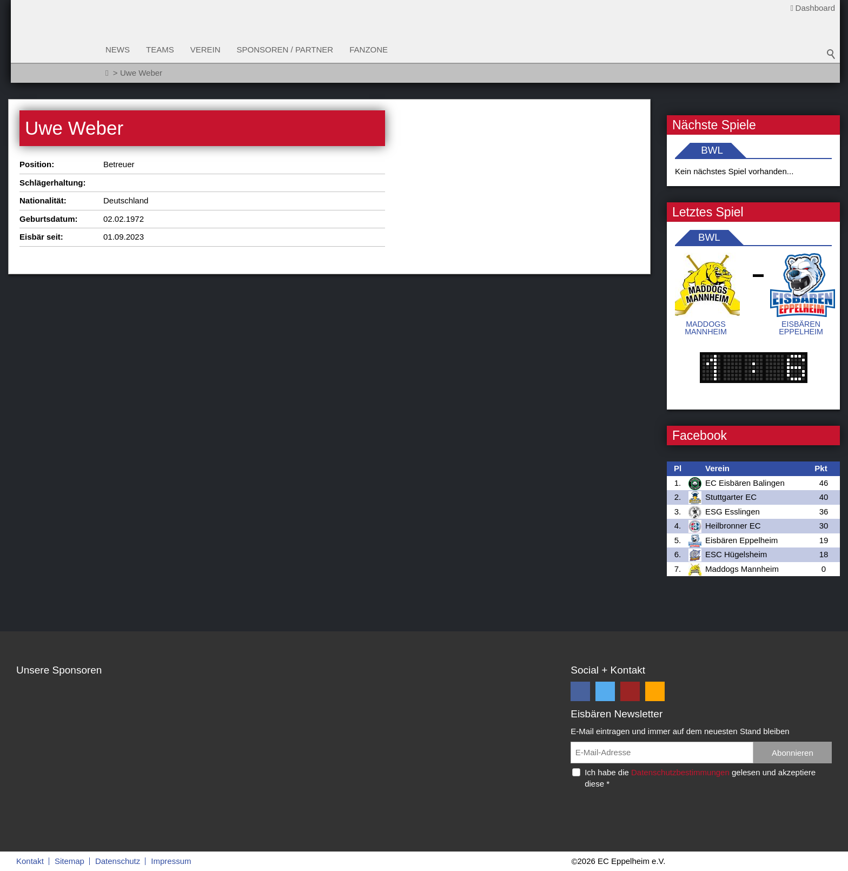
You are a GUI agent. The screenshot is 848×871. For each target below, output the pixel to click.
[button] (580, 691)
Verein (205, 49)
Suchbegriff (831, 54)
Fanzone (368, 49)
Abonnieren (792, 752)
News (117, 49)
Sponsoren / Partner (285, 49)
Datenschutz (117, 861)
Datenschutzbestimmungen (680, 772)
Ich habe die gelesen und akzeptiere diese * (700, 778)
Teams (160, 49)
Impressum (171, 861)
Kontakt (30, 861)
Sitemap (69, 861)
